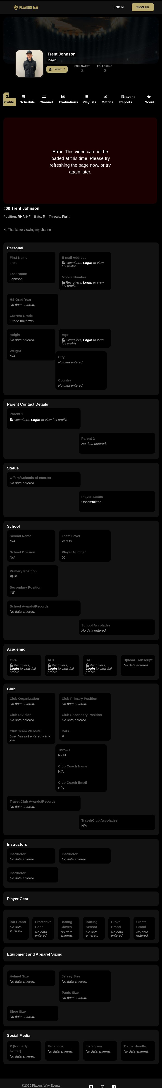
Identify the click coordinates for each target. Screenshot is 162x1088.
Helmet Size (19, 971)
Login (87, 258)
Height (15, 330)
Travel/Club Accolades (99, 815)
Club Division (20, 710)
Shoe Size (18, 1006)
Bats (65, 726)
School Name (20, 531)
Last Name (18, 269)
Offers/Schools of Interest (30, 473)
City (61, 352)
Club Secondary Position (82, 710)
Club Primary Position (79, 693)
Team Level (71, 531)
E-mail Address (74, 252)
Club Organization (24, 693)
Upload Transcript (138, 655)
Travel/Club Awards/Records (33, 796)
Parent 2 (88, 433)
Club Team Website (25, 726)
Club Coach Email (72, 777)
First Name (18, 252)
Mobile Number (74, 272)
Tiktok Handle (135, 1041)
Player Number (74, 547)
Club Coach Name (72, 761)
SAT (89, 655)
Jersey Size (71, 971)
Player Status (92, 492)
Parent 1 (16, 409)
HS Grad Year (20, 294)
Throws (64, 745)
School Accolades (96, 620)
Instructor (18, 849)
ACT (51, 655)
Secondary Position (25, 582)
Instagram (94, 1041)
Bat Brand (18, 917)
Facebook (56, 1041)
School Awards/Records (29, 601)
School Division (22, 547)
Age (65, 330)
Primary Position (23, 566)
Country (64, 375)
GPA (13, 655)
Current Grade (21, 311)
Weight (15, 346)
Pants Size (70, 987)
